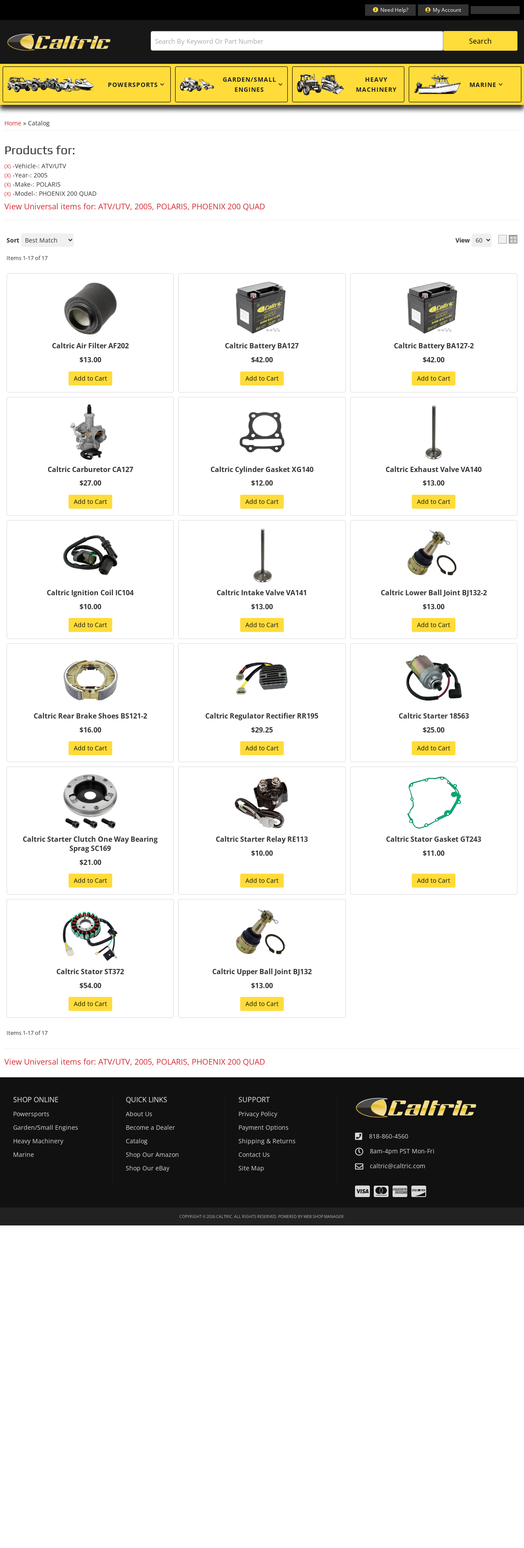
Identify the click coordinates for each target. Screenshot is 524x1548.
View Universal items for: (134, 206)
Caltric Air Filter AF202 (90, 346)
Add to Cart (90, 378)
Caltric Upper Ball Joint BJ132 (262, 971)
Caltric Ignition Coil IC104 (90, 592)
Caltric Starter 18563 (434, 716)
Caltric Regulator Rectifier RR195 (261, 716)
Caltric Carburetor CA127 (90, 469)
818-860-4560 (388, 1136)
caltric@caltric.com (397, 1166)
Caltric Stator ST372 (90, 971)
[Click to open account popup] (443, 10)
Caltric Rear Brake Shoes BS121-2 (90, 716)
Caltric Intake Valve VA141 (262, 592)
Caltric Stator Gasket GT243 (433, 839)
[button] (334, 41)
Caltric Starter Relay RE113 (262, 839)
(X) (7, 166)
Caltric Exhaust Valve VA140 (434, 469)
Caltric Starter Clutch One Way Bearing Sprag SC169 (90, 844)
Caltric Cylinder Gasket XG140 (262, 469)
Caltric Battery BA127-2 (434, 346)
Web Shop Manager (323, 1216)
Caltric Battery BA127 (262, 346)
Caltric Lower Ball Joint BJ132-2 (434, 592)
